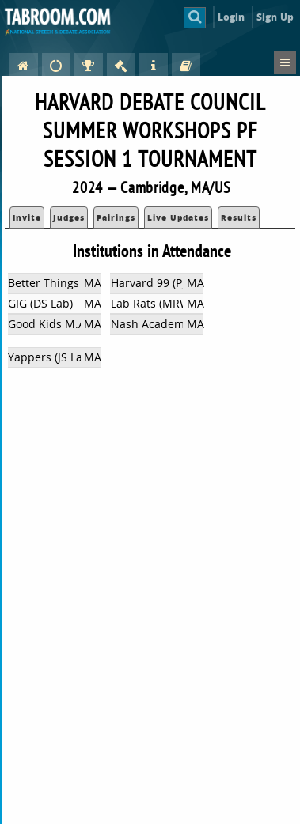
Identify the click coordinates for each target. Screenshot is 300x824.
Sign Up (275, 17)
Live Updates (178, 217)
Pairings (116, 217)
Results (238, 217)
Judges (69, 217)
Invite (27, 217)
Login (231, 17)
